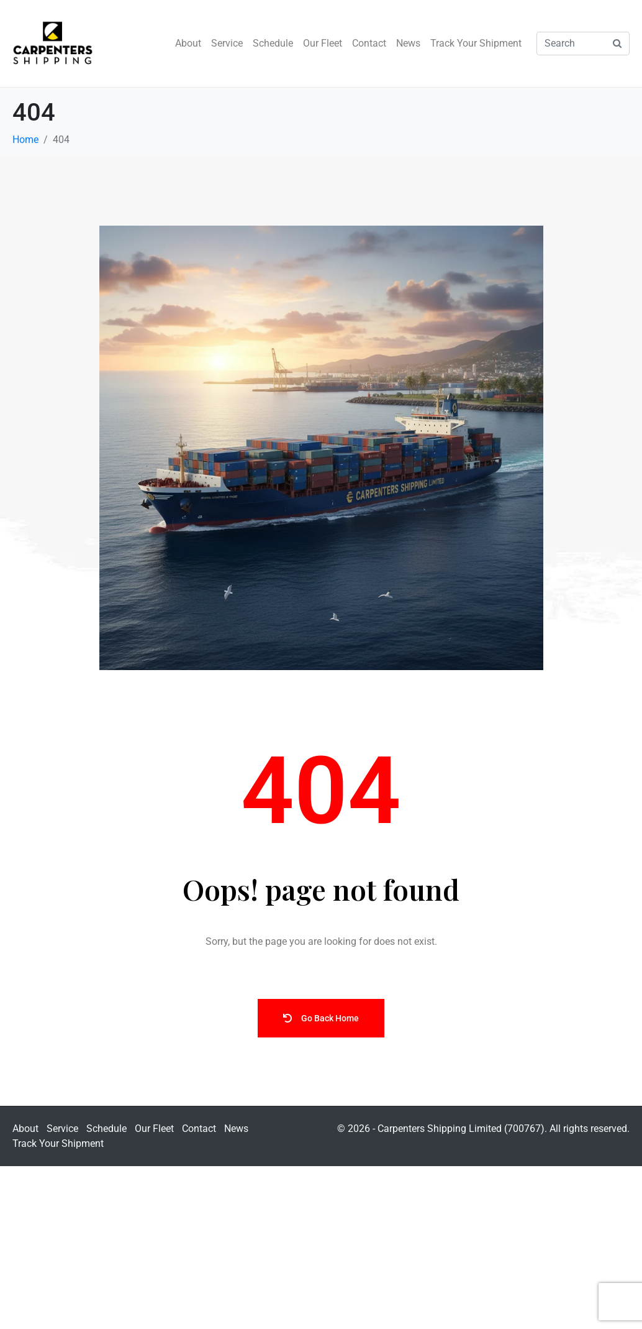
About (188, 43)
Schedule (273, 43)
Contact (369, 43)
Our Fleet (322, 43)
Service (227, 43)
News (408, 43)
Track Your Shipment (476, 43)
